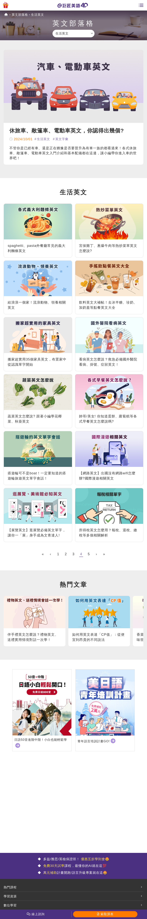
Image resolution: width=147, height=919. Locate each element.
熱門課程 (10, 887)
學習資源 (10, 896)
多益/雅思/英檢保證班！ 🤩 (75, 859)
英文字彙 (61, 139)
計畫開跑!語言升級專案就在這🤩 (74, 873)
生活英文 (37, 14)
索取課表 (107, 914)
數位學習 (10, 905)
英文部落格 (20, 14)
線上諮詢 (38, 914)
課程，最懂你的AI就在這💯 (74, 866)
